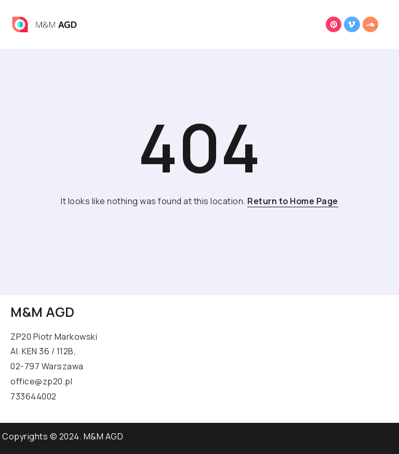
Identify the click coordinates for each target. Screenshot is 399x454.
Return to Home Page (292, 201)
